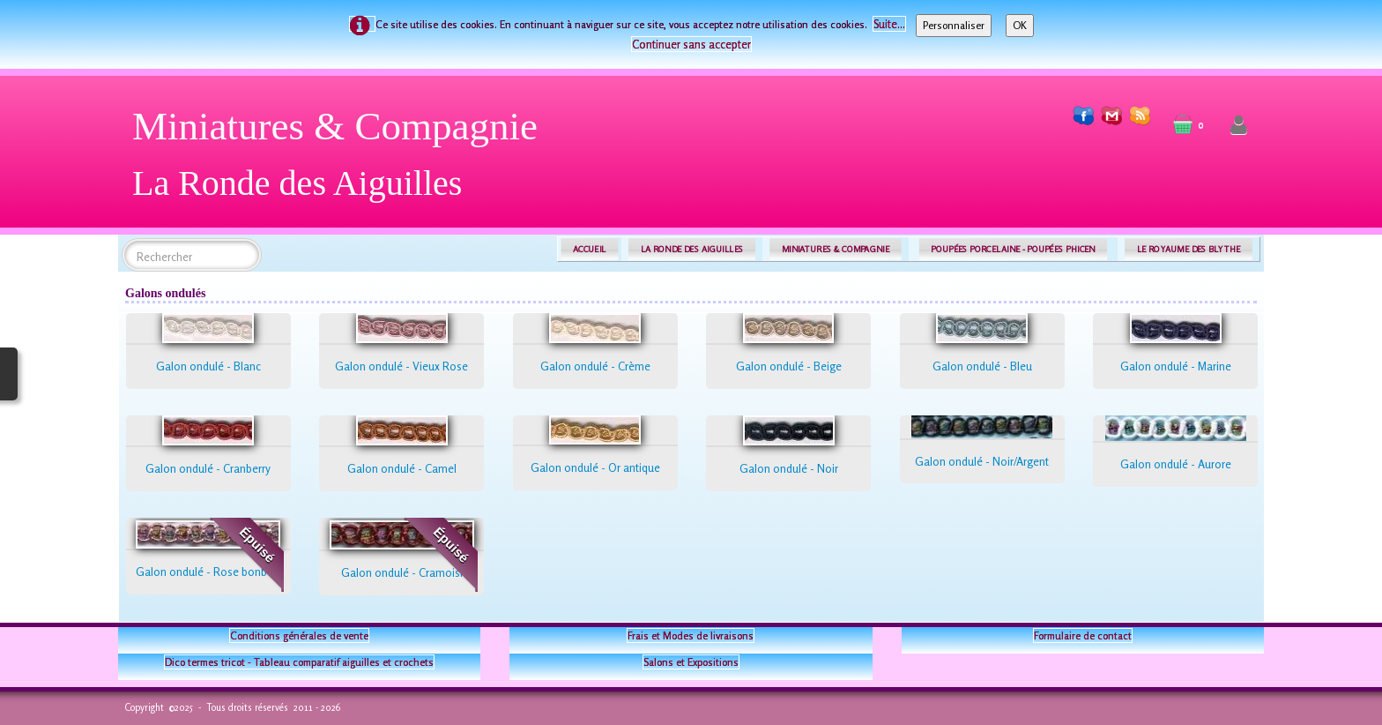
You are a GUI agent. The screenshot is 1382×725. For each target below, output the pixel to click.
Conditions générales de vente (299, 635)
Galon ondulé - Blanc (208, 366)
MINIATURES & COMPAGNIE (835, 249)
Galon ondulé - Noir (788, 468)
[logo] (341, 160)
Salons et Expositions (691, 662)
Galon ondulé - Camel (402, 468)
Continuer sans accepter (691, 44)
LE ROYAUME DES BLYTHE (1189, 249)
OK (1020, 25)
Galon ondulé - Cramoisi (402, 572)
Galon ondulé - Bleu (982, 366)
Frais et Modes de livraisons (691, 635)
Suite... (889, 24)
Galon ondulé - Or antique (595, 467)
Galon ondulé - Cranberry (208, 468)
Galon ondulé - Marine (1175, 366)
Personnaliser (953, 25)
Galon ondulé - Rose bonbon (208, 571)
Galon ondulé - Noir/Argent (982, 461)
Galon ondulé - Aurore (1175, 464)
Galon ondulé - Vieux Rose (401, 366)
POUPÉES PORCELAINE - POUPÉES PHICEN (1013, 249)
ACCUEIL (589, 249)
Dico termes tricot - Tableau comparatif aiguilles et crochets (299, 662)
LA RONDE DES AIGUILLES (692, 249)
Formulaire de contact (1083, 635)
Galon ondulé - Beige (789, 366)
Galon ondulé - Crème (595, 366)
